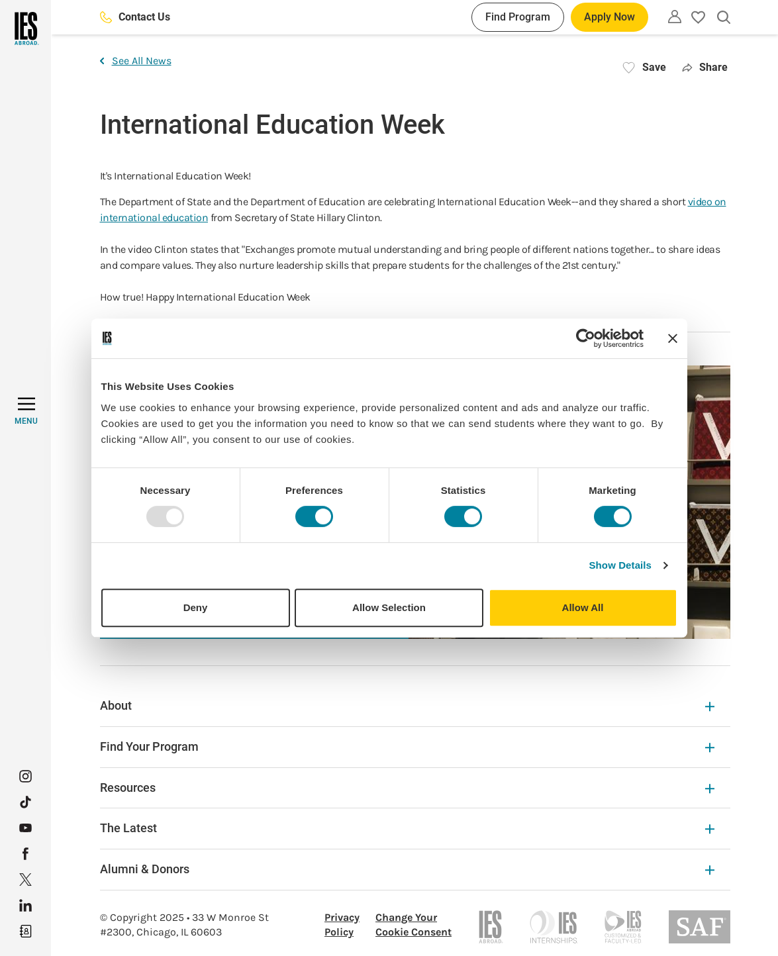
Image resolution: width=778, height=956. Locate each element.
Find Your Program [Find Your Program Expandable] (407, 746)
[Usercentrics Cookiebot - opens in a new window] (586, 338)
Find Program (517, 17)
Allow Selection (389, 607)
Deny (195, 607)
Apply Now (609, 17)
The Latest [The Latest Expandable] (407, 828)
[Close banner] (672, 338)
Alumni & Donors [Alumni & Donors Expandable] (407, 869)
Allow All (583, 607)
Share (705, 67)
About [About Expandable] (407, 705)
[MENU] (26, 411)
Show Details (620, 565)
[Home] (25, 28)
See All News (135, 60)
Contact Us (135, 17)
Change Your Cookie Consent (413, 924)
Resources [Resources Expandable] (407, 787)
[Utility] (674, 16)
